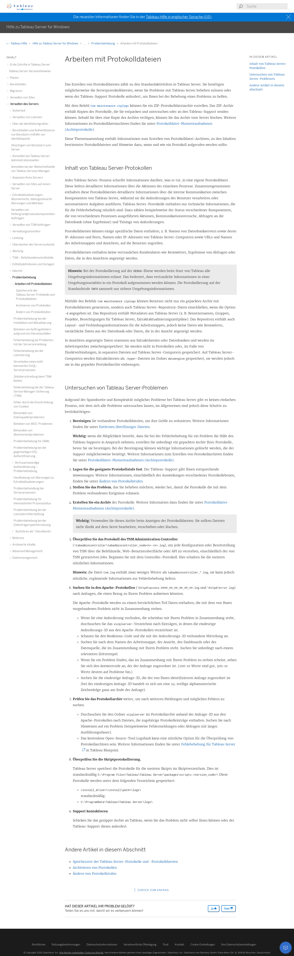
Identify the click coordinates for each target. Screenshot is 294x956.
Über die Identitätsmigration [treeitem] (29, 124)
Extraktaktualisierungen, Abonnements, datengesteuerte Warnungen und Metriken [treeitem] (31, 199)
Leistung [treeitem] (17, 238)
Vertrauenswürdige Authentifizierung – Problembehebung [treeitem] (26, 467)
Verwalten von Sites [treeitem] (22, 97)
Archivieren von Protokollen (95, 868)
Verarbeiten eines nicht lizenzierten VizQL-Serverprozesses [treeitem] (28, 366)
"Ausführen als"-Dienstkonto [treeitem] (32, 531)
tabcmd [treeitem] (16, 271)
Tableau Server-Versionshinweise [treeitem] (30, 71)
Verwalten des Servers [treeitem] (24, 104)
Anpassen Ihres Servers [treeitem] (27, 177)
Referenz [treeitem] (17, 538)
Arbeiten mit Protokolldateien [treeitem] (33, 284)
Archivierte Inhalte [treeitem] (23, 544)
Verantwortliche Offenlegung (140, 944)
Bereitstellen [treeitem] (17, 84)
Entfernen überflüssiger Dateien (124, 427)
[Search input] (267, 6)
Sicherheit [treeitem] (18, 110)
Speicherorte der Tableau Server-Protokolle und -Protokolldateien (125, 862)
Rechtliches (38, 944)
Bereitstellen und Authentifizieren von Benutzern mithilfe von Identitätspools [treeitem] (33, 134)
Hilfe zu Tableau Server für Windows (56, 43)
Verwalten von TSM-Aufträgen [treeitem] (30, 225)
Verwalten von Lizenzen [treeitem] (26, 117)
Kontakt (179, 944)
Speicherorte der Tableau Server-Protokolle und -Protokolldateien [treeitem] (36, 295)
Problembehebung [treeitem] (23, 277)
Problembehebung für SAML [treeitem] (32, 441)
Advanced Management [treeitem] (27, 551)
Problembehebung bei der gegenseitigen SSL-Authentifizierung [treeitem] (30, 452)
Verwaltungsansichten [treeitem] (25, 231)
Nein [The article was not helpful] (228, 908)
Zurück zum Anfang (151, 890)
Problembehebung (103, 43)
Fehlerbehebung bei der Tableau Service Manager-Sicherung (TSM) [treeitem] (34, 392)
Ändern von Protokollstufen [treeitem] (33, 312)
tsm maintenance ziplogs (109, 106)
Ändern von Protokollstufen (121, 481)
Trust (165, 944)
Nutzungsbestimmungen (66, 944)
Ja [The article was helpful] (214, 908)
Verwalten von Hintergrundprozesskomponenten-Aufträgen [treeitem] (33, 214)
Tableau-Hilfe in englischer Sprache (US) (178, 17)
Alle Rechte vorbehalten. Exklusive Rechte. (81, 952)
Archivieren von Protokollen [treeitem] (33, 305)
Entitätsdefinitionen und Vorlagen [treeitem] (32, 264)
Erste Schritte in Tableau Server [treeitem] (29, 64)
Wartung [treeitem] (17, 251)
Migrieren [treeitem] (15, 91)
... (85, 43)
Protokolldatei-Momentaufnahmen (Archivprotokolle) (131, 460)
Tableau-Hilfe (17, 43)
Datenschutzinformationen (102, 944)
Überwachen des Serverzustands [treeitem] (33, 244)
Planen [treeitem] (14, 78)
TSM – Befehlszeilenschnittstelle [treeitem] (32, 257)
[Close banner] (289, 17)
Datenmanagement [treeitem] (24, 557)
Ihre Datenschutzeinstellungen (238, 944)
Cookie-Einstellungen (203, 944)
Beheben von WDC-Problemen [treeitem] (33, 424)
